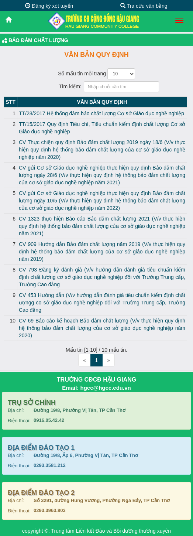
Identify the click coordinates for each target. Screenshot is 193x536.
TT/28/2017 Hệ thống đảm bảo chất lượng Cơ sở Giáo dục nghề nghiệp (101, 113)
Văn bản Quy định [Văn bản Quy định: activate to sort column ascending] (102, 102)
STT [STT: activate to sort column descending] (10, 102)
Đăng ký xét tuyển (49, 6)
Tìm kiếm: (96, 86)
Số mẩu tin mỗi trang (96, 73)
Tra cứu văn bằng (144, 6)
